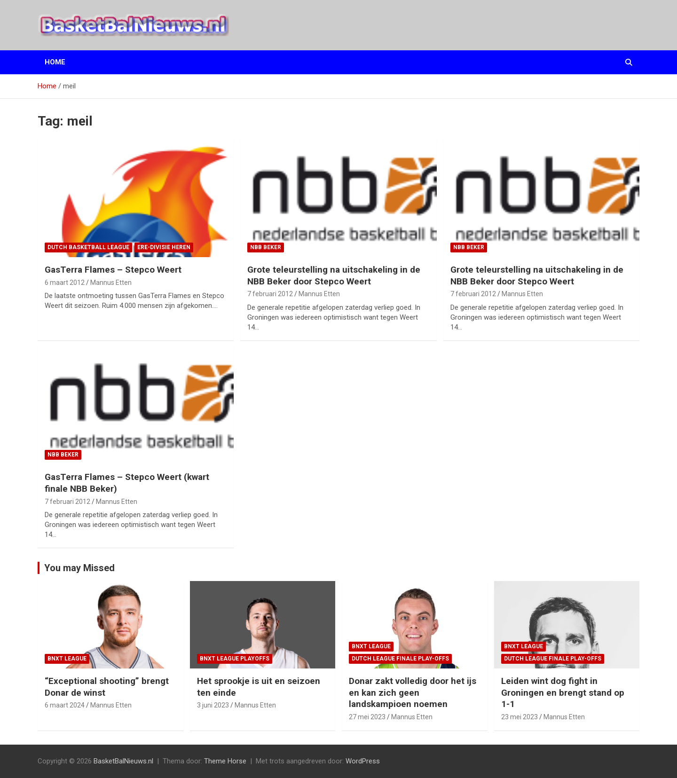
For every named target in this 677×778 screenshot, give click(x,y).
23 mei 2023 (519, 717)
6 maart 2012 (65, 282)
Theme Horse (225, 761)
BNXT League (67, 658)
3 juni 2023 (213, 705)
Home (55, 62)
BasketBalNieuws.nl (123, 761)
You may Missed (79, 568)
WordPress (363, 761)
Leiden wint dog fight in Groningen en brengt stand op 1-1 (562, 692)
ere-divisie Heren (163, 247)
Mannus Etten (111, 282)
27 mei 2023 (367, 717)
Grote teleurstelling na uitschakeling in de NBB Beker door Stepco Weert (333, 275)
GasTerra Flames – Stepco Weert (113, 269)
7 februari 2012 (270, 294)
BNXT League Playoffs (234, 658)
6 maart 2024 (65, 705)
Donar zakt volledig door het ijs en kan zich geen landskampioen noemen (412, 692)
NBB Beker (265, 247)
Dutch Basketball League (88, 247)
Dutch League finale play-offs (400, 658)
